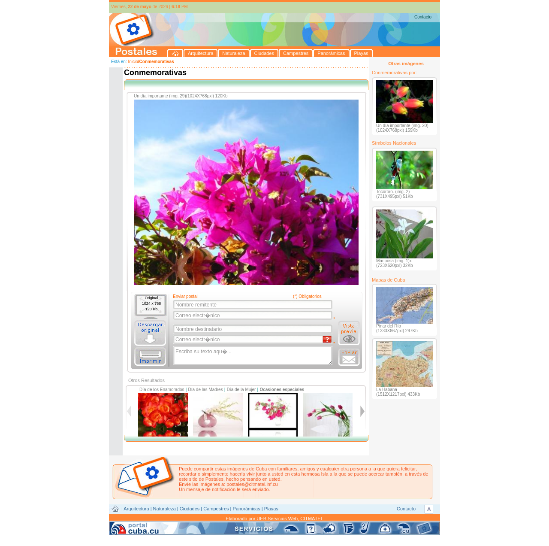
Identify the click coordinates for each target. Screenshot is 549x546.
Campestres (216, 508)
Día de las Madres (205, 389)
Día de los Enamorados (161, 389)
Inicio (133, 61)
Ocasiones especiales (281, 389)
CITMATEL (311, 518)
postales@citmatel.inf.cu (252, 484)
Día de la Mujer (241, 389)
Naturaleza (164, 508)
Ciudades (189, 508)
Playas (271, 508)
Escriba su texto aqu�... (253, 356)
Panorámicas (246, 508)
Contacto (422, 17)
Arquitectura (136, 508)
